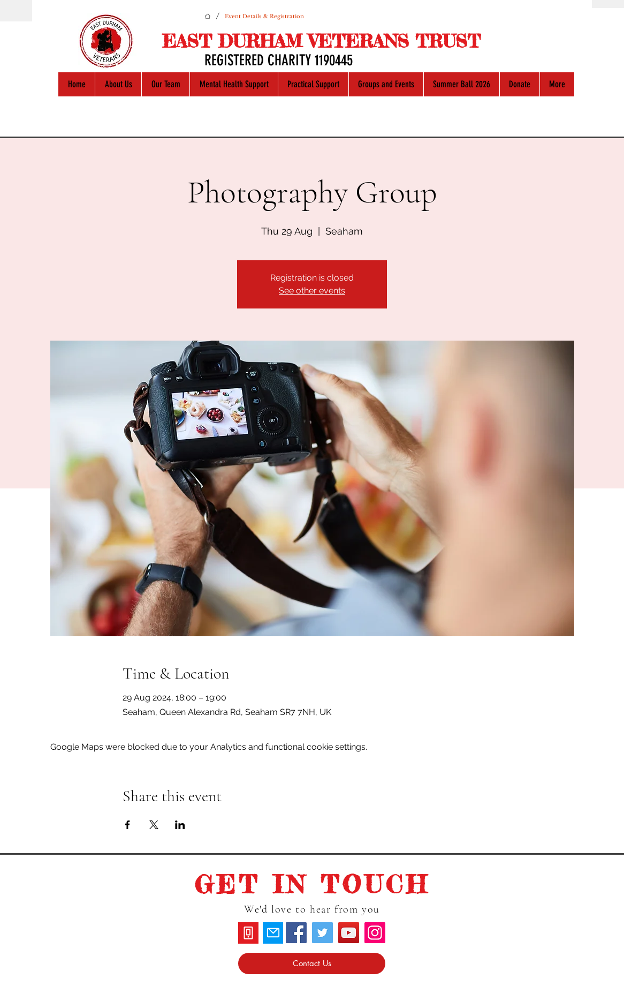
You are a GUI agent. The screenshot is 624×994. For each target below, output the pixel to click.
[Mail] (273, 933)
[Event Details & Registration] (264, 16)
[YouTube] (348, 932)
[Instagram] (374, 932)
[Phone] (248, 933)
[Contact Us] (311, 963)
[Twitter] (322, 932)
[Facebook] (296, 932)
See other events (312, 290)
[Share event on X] (154, 824)
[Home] (208, 16)
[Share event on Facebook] (128, 824)
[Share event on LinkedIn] (180, 824)
